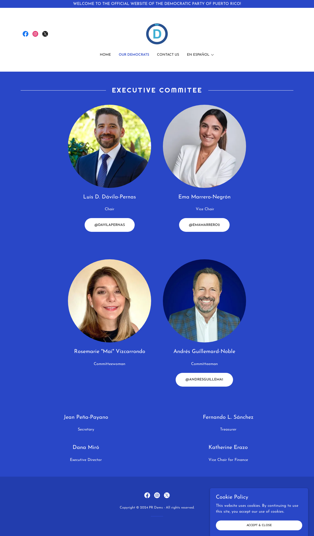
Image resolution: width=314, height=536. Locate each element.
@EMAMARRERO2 (204, 225)
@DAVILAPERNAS (109, 225)
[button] (200, 55)
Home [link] (105, 55)
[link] (25, 34)
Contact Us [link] (168, 55)
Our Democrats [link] (134, 55)
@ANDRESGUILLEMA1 (204, 379)
